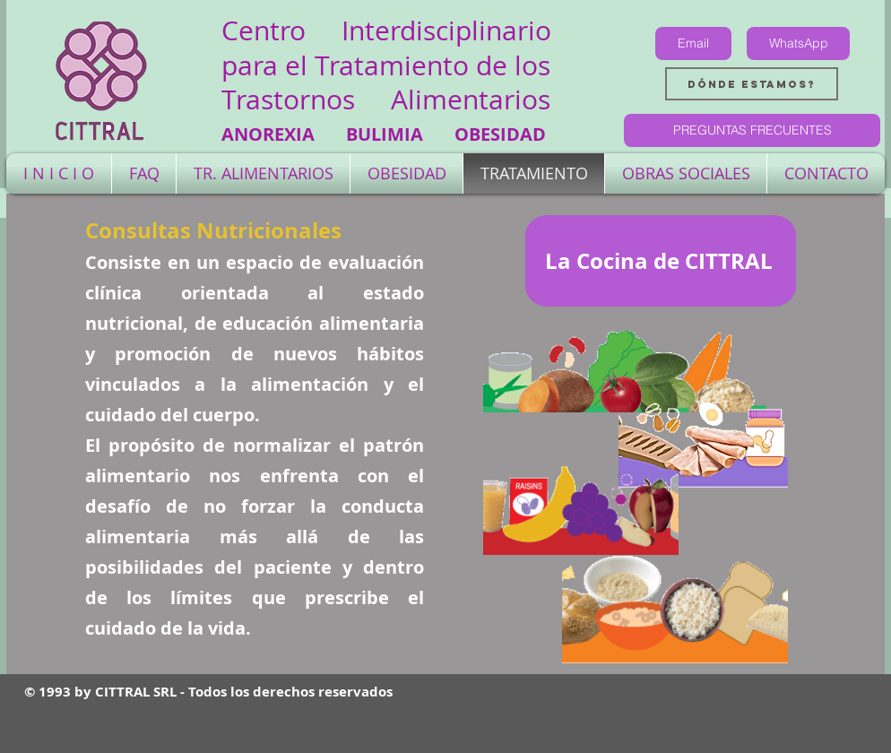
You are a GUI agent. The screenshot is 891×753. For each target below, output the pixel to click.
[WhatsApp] (798, 43)
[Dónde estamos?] (751, 83)
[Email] (693, 43)
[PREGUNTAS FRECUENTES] (752, 130)
